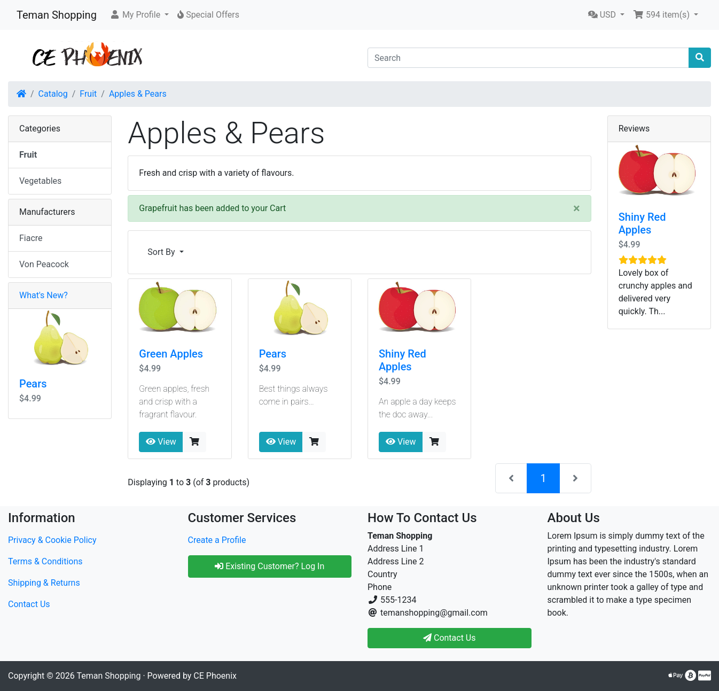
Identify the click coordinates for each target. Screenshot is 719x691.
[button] (139, 15)
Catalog (53, 94)
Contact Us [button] (449, 638)
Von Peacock (44, 264)
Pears (273, 353)
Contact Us (29, 604)
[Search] (528, 58)
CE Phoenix (215, 676)
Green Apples (171, 353)
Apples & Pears (138, 94)
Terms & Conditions (45, 561)
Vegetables (40, 181)
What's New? (43, 295)
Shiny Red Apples (402, 360)
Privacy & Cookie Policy (52, 540)
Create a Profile (217, 540)
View (161, 442)
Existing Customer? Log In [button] (269, 566)
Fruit (88, 94)
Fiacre (31, 238)
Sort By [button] (162, 252)
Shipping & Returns (44, 583)
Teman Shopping (57, 15)
